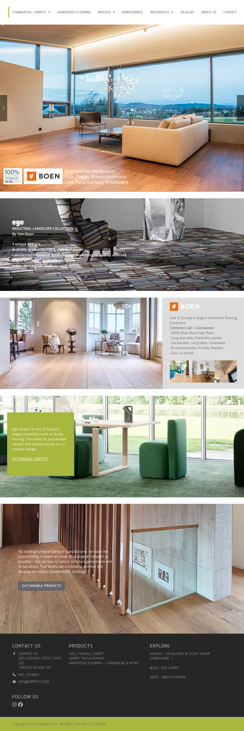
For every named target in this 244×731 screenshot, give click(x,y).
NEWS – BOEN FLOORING (168, 677)
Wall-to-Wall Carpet (86, 654)
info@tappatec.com (33, 682)
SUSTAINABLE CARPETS (30, 459)
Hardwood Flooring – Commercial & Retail (104, 663)
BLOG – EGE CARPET (165, 668)
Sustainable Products (41, 586)
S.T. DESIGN (97, 724)
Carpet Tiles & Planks (86, 658)
